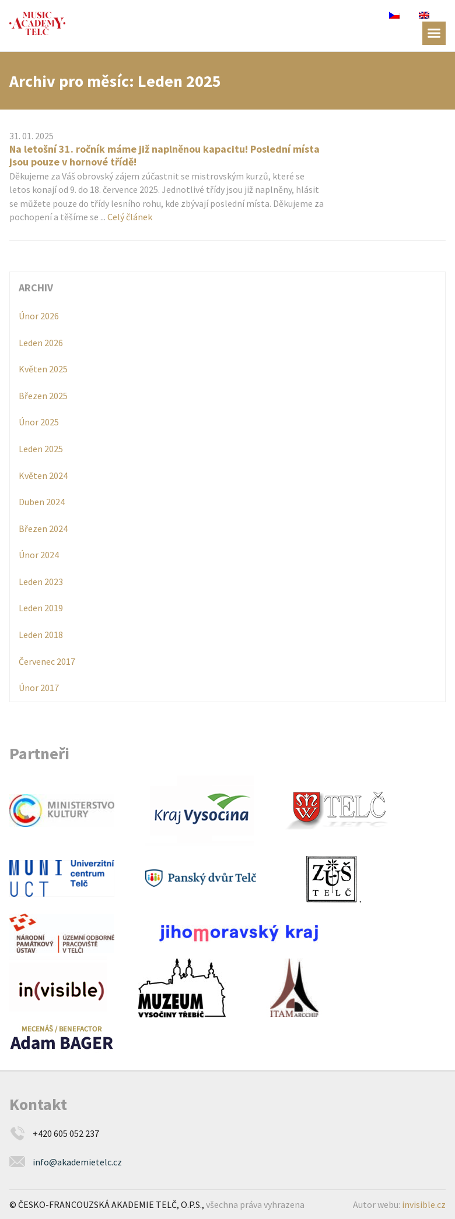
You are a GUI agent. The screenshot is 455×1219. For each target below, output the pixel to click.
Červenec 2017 (47, 661)
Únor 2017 (39, 687)
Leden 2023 (41, 581)
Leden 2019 (41, 608)
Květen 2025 (43, 369)
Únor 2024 (39, 555)
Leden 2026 (41, 342)
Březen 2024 (43, 528)
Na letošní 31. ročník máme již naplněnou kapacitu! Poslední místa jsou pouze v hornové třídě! (164, 155)
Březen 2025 (43, 395)
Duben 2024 (42, 502)
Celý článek (129, 217)
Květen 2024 (43, 475)
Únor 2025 (39, 422)
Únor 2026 (39, 316)
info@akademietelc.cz (77, 1162)
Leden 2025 (41, 449)
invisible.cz (424, 1204)
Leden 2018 (41, 634)
